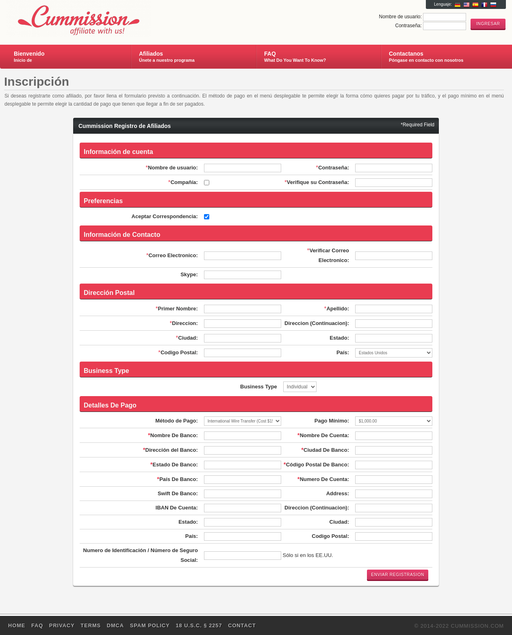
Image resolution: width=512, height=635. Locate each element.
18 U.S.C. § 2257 (199, 625)
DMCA (115, 625)
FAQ (37, 625)
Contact (242, 625)
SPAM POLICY (150, 625)
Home (16, 625)
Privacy (62, 625)
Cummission (103, 19)
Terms (90, 625)
